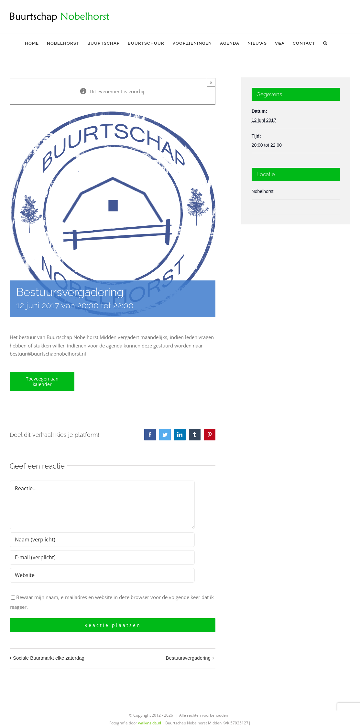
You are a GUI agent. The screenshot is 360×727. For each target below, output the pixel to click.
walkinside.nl (149, 723)
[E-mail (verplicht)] (102, 557)
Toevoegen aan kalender (42, 381)
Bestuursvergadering (188, 658)
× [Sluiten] (211, 82)
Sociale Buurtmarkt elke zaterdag (48, 658)
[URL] (102, 575)
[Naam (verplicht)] (102, 539)
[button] (325, 43)
